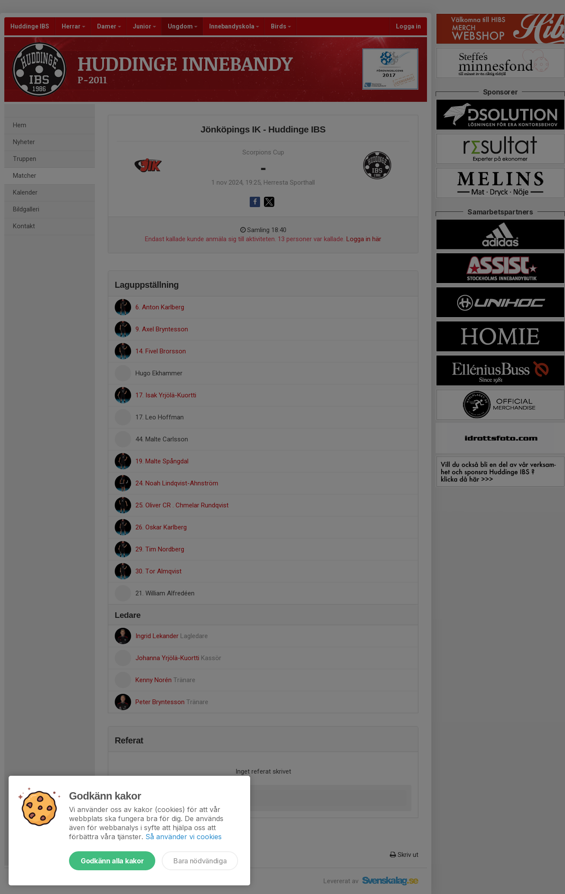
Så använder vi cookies (183, 836)
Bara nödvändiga (199, 860)
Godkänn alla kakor (112, 860)
